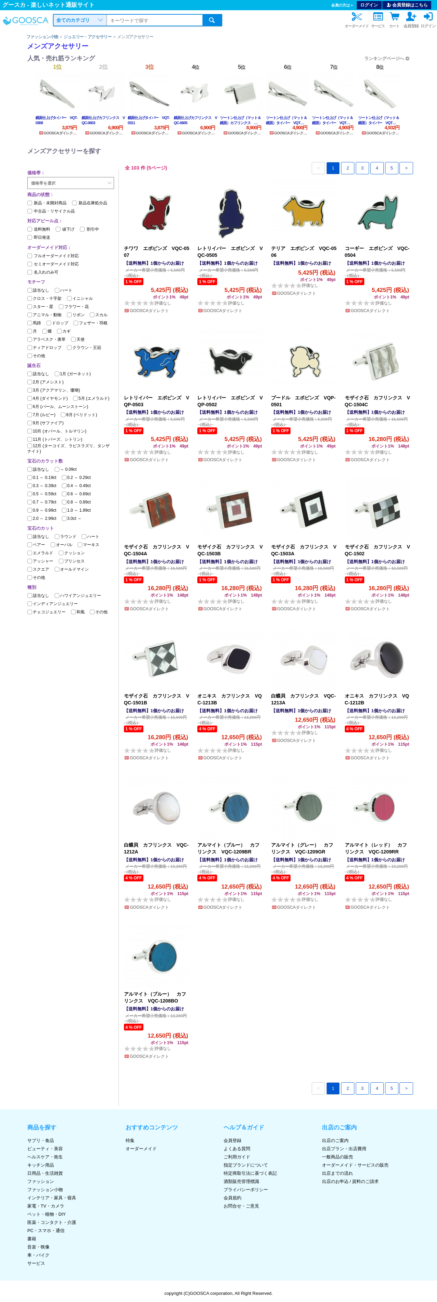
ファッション (40, 1181)
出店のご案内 (335, 1140)
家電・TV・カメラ (45, 1206)
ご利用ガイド (237, 1156)
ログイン (369, 5)
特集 (130, 1140)
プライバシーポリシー (246, 1189)
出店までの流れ (337, 1173)
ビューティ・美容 (45, 1148)
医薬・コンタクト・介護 (51, 1222)
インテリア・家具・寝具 (51, 1197)
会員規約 (232, 1197)
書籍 (31, 1238)
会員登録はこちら (407, 5)
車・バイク (38, 1255)
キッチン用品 (40, 1165)
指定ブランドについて (246, 1165)
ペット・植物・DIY (46, 1214)
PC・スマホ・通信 (46, 1230)
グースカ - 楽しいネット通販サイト (48, 5)
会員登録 (232, 1140)
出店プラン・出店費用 (344, 1148)
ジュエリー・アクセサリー (87, 36)
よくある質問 (237, 1148)
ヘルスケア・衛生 (45, 1156)
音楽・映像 (38, 1246)
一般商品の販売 (337, 1156)
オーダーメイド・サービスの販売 (355, 1165)
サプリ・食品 (40, 1140)
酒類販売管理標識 (241, 1181)
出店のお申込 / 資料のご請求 (350, 1181)
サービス (36, 1263)
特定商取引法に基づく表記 (250, 1173)
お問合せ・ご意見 (241, 1206)
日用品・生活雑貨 (45, 1173)
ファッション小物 (42, 36)
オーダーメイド (141, 1148)
